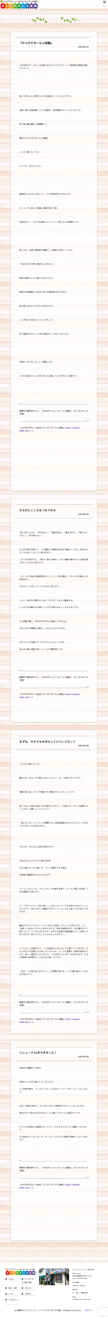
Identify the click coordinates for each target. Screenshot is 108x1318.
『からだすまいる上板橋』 (36, 43)
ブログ (11, 1294)
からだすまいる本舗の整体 (28, 1280)
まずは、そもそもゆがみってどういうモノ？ (47, 742)
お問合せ (28, 1294)
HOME (10, 1279)
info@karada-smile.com (81, 1299)
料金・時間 (12, 1288)
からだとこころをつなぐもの (37, 510)
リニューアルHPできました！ (38, 1053)
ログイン (88, 1310)
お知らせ (28, 1288)
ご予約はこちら (12, 1301)
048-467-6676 (82, 1278)
